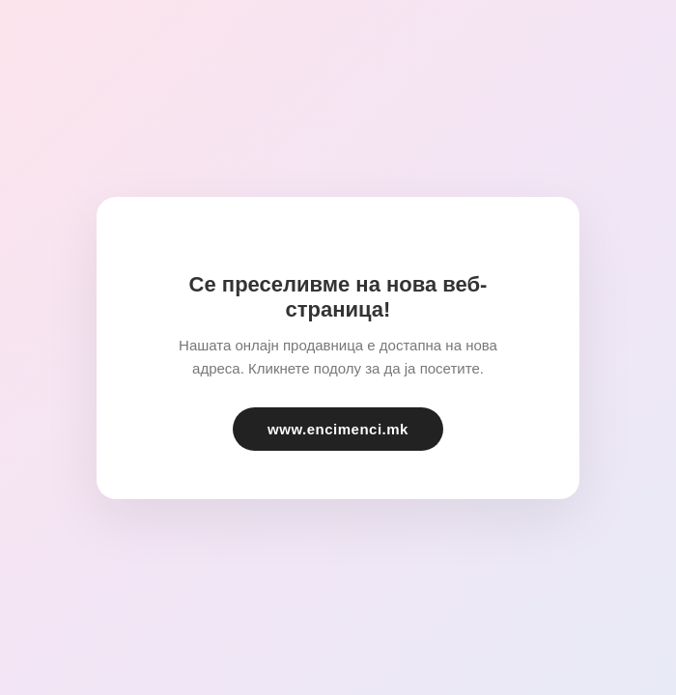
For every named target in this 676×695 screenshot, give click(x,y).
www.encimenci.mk (338, 429)
